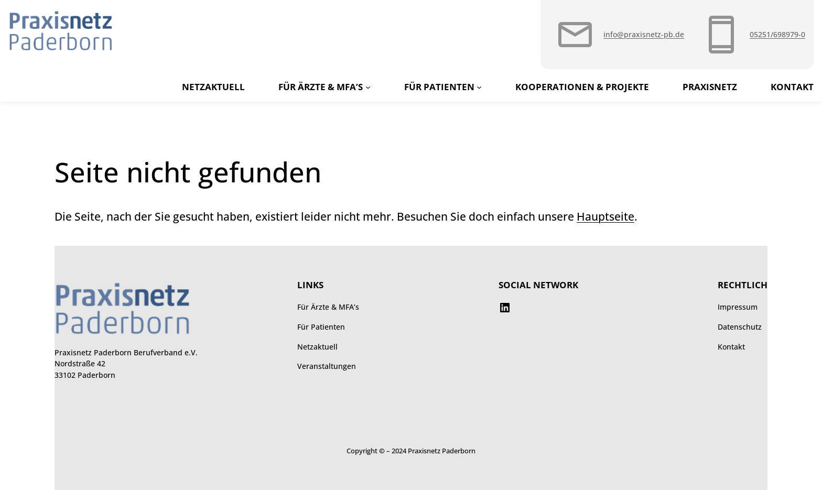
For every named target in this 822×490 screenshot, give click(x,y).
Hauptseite (605, 216)
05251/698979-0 (777, 34)
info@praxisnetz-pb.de (643, 34)
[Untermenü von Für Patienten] (479, 86)
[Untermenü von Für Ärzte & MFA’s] (368, 86)
